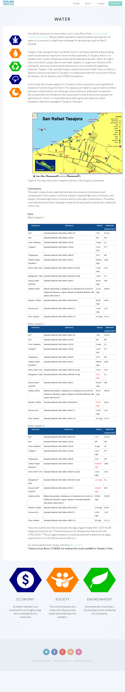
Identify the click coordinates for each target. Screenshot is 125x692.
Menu (102, 3)
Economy (25, 599)
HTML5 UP (65, 661)
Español (115, 4)
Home (77, 3)
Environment (99, 599)
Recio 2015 (76, 545)
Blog (88, 3)
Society (62, 599)
